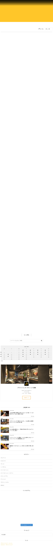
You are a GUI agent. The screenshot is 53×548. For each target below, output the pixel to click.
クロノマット (3, 443)
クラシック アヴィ (4, 462)
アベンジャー (3, 465)
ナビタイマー (3, 446)
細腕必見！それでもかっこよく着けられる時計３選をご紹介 (18, 432)
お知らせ (2, 471)
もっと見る (26, 335)
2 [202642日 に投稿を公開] (26, 350)
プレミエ (2, 449)
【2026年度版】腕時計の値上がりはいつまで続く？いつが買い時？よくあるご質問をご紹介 (18, 414)
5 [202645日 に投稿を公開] (48, 350)
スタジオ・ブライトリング (6, 530)
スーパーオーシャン (4, 456)
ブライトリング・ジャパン (6, 529)
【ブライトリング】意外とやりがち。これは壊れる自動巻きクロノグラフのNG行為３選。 (43, 414)
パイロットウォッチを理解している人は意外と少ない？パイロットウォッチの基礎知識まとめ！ (43, 423)
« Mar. (2, 360)
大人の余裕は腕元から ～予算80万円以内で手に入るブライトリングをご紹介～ (18, 423)
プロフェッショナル (5, 468)
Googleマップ (26, 397)
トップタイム (3, 452)
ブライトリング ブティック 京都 (26, 387)
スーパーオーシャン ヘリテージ (7, 459)
